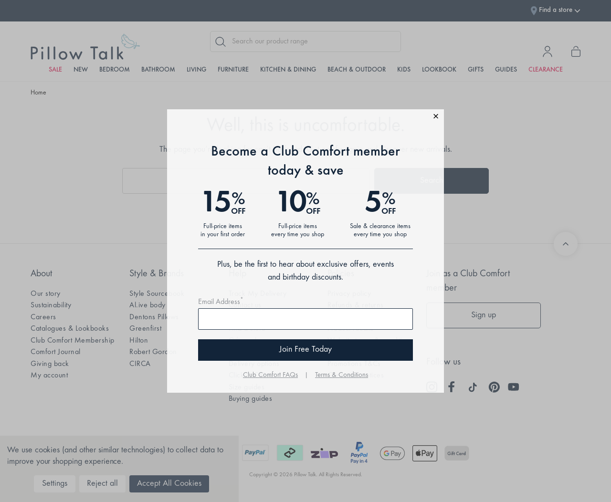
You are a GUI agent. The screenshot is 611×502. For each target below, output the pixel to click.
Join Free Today (305, 349)
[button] (305, 117)
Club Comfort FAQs (270, 375)
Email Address (220, 302)
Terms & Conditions (341, 375)
